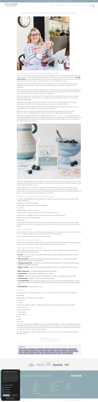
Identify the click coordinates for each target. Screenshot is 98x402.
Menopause (58, 351)
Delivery (35, 389)
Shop (53, 6)
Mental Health (65, 351)
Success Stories (48, 353)
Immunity (41, 351)
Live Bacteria (53, 383)
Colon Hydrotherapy (40, 349)
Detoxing (58, 349)
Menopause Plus (54, 389)
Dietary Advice (64, 349)
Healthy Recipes (33, 351)
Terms (21, 400)
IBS (38, 351)
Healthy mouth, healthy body (49, 338)
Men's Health (52, 351)
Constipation (53, 349)
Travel (64, 353)
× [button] (18, 370)
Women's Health (70, 353)
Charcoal (52, 391)
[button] (10, 398)
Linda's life (47, 351)
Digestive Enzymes (54, 385)
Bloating (25, 349)
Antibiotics (21, 349)
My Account (90, 6)
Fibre (67, 385)
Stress (42, 353)
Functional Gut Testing (72, 349)
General (20, 351)
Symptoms (60, 353)
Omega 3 (68, 383)
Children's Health (31, 349)
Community (47, 349)
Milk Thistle (69, 387)
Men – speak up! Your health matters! (49, 340)
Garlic (67, 389)
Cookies (26, 400)
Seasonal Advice (31, 353)
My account (36, 385)
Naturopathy (71, 351)
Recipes (25, 353)
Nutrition (76, 351)
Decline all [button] (14, 395)
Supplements (54, 353)
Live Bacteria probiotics (61, 115)
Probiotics (21, 353)
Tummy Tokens (20, 393)
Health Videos (26, 351)
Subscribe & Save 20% (63, 6)
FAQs (34, 391)
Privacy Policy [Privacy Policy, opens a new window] (5, 382)
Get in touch (36, 383)
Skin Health (38, 353)
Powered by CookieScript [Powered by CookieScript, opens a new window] (10, 399)
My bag (35, 387)
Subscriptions (36, 393)
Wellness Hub (75, 6)
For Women (53, 387)
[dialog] (10, 385)
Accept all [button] (6, 395)
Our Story (84, 6)
